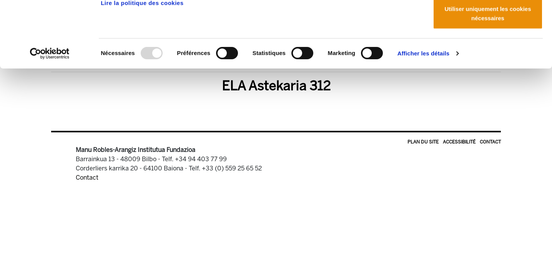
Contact (490, 142)
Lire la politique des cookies (142, 65)
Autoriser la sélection (488, 45)
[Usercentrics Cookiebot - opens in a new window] (49, 115)
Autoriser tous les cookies (488, 20)
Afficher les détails (423, 115)
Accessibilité (459, 142)
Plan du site (423, 142)
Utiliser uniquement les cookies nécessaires (487, 75)
